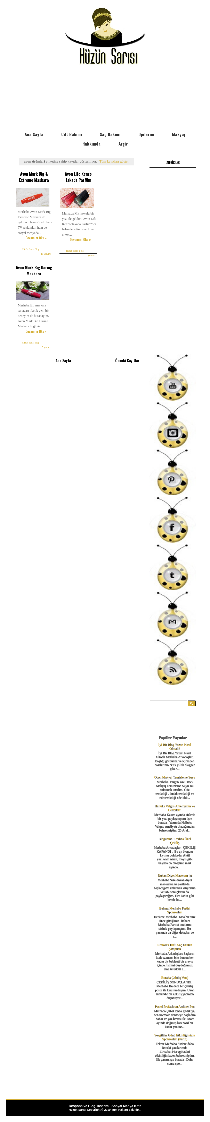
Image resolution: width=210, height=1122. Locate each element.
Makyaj (178, 134)
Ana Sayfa (34, 134)
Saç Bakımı (110, 134)
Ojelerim (146, 134)
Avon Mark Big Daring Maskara (33, 269)
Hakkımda (91, 144)
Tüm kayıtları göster (114, 161)
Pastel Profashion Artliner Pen (174, 1006)
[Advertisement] (105, 99)
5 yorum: (45, 346)
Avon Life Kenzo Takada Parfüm (76, 177)
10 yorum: (45, 253)
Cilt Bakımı (71, 134)
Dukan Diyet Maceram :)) (175, 875)
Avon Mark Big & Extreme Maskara (33, 177)
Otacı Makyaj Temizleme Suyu (174, 777)
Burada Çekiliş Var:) (174, 977)
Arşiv (123, 144)
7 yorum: (88, 254)
